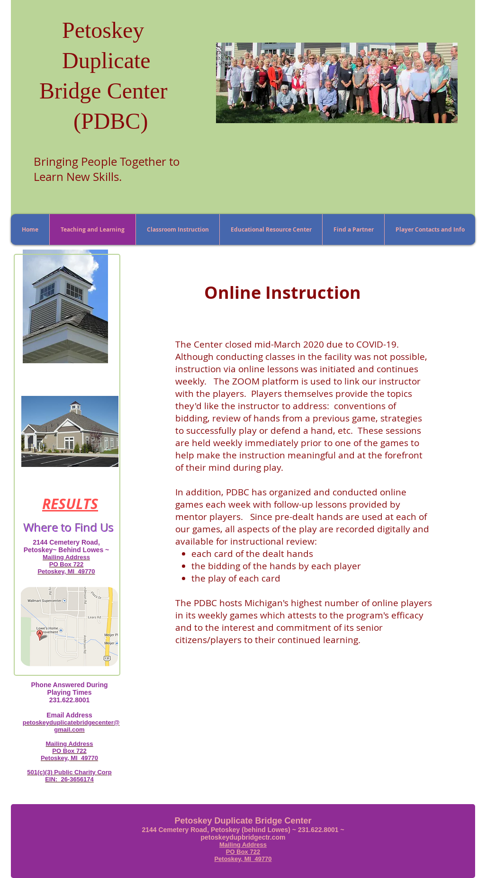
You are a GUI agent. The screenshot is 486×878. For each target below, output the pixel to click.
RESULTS (70, 503)
